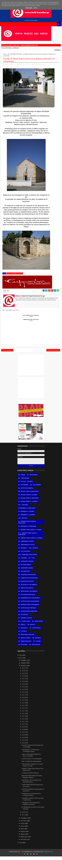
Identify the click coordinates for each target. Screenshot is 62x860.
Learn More (28, 8)
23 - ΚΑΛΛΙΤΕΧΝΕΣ (24, 555)
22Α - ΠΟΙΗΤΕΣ (33, 551)
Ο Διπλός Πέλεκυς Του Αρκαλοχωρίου (32, 762)
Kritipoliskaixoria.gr (48, 855)
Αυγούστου (24, 824)
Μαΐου (22, 832)
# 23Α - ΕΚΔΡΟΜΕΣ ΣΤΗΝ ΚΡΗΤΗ (14, 274)
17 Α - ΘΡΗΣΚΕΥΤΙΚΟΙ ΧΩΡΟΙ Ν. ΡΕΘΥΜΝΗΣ (27, 537)
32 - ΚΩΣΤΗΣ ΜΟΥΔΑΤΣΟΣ (26, 585)
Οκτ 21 (24, 698)
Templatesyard (28, 855)
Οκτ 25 (24, 687)
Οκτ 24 (24, 690)
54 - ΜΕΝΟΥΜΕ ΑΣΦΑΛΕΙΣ (26, 638)
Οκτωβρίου (24, 669)
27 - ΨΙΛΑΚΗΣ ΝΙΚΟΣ (24, 568)
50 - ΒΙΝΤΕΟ (31, 628)
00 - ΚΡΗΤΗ (21, 478)
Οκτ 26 (24, 685)
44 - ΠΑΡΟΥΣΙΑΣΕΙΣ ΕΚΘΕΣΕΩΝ (27, 615)
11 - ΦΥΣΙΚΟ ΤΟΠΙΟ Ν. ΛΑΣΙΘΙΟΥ (28, 505)
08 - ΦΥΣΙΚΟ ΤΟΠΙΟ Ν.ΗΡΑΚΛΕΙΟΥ (28, 495)
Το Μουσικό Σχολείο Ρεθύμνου (30, 776)
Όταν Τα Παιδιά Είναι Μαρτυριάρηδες (31, 765)
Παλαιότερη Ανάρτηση (53, 353)
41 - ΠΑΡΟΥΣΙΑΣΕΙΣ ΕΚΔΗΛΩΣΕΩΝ (28, 605)
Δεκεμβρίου (24, 664)
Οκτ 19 (24, 703)
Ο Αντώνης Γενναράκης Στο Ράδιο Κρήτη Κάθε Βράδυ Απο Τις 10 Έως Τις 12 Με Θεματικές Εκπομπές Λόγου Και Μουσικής (30, 423)
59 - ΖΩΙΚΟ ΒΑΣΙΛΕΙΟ (24, 645)
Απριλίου (23, 835)
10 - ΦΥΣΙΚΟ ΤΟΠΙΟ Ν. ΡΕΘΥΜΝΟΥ (28, 501)
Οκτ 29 (24, 677)
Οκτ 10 (24, 727)
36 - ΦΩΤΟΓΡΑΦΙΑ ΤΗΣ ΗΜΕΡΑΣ (27, 595)
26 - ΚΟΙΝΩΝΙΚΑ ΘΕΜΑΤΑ (26, 565)
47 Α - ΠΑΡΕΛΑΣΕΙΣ (24, 625)
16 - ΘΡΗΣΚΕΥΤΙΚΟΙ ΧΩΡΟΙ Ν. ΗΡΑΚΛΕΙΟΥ (27, 525)
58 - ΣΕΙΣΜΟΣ (37, 641)
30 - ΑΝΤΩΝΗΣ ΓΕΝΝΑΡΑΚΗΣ (27, 578)
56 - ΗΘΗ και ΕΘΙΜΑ (24, 641)
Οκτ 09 (24, 730)
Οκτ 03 (24, 746)
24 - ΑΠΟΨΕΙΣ (22, 561)
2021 (20, 661)
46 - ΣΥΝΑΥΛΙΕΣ (23, 618)
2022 (20, 659)
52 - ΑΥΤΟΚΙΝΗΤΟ (35, 631)
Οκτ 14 (24, 717)
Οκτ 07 (24, 735)
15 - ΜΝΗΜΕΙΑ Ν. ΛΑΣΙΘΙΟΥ (26, 518)
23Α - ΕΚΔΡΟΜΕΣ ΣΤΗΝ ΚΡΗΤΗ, (36, 65)
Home (4, 54)
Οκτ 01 (24, 818)
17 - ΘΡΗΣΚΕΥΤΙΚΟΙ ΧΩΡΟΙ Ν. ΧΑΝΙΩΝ (29, 533)
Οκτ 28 (24, 679)
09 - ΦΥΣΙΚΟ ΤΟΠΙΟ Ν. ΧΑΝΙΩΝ (27, 498)
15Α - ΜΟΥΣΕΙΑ (23, 521)
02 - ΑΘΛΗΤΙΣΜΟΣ (23, 482)
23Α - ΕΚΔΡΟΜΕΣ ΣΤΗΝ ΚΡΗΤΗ (15, 54)
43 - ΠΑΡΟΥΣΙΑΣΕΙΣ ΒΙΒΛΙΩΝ (27, 611)
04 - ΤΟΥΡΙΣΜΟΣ (23, 488)
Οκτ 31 (24, 671)
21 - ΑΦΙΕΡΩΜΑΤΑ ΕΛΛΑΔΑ (26, 548)
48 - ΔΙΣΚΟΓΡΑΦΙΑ (37, 625)
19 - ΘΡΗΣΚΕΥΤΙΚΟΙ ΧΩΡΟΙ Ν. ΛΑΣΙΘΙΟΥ (30, 541)
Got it (35, 8)
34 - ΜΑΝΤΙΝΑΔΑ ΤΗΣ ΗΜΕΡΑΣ (27, 588)
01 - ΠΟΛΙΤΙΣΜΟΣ (32, 478)
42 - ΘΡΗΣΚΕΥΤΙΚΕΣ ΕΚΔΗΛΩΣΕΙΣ (28, 608)
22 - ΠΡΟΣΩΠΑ (22, 551)
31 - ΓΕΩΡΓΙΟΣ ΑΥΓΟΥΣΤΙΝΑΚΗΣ (28, 581)
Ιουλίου (23, 827)
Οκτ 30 (24, 674)
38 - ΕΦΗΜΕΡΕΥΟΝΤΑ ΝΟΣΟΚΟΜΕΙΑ (29, 601)
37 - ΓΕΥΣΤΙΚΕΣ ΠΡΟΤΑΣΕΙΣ (26, 598)
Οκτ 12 (24, 722)
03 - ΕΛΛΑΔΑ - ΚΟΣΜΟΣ (25, 485)
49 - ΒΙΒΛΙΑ (21, 628)
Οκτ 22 (24, 695)
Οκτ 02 (24, 815)
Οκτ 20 (24, 701)
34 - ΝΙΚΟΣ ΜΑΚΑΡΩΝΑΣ (25, 591)
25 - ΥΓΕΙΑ (32, 561)
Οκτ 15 (24, 714)
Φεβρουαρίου (24, 840)
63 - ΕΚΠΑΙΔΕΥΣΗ (34, 648)
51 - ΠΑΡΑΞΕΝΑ (23, 631)
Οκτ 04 (24, 743)
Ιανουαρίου (24, 843)
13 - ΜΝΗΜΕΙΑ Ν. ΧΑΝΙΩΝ (26, 515)
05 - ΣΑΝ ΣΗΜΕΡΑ (35, 488)
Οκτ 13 (24, 719)
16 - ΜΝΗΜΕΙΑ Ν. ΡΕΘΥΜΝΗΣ (27, 530)
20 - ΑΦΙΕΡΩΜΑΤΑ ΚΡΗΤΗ (26, 545)
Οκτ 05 (24, 741)
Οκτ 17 (24, 709)
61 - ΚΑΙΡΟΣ (37, 645)
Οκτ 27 (24, 682)
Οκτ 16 (24, 711)
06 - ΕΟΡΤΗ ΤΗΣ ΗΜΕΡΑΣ (25, 491)
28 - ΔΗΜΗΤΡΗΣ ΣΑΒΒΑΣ (25, 571)
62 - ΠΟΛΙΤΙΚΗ (22, 648)
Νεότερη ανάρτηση (7, 353)
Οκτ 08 (24, 733)
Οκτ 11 (24, 725)
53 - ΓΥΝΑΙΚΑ (22, 635)
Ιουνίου (23, 829)
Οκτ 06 (24, 738)
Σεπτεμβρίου (24, 821)
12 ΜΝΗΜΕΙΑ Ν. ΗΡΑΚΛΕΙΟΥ (27, 511)
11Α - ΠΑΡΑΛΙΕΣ (23, 508)
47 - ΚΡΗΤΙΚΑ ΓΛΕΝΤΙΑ (25, 621)
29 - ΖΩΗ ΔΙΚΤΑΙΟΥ (24, 575)
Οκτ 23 (24, 693)
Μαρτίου (23, 837)
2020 (20, 846)
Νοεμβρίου (24, 666)
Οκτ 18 (24, 706)
